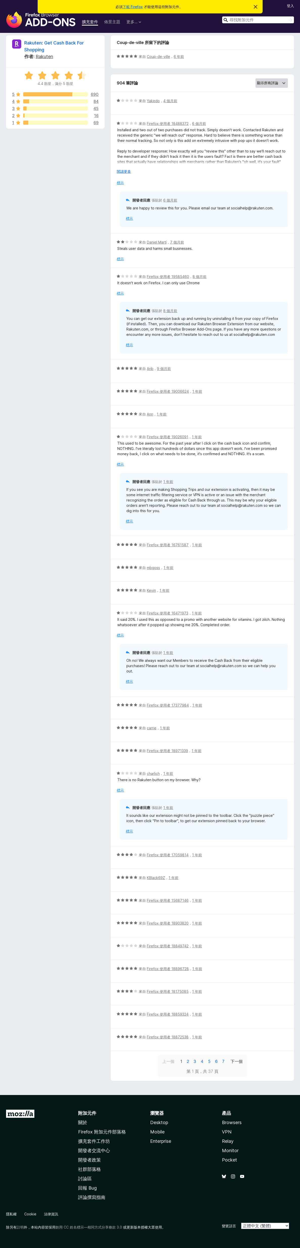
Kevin (151, 590)
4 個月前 (170, 101)
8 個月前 (199, 276)
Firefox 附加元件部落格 (102, 1131)
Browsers (232, 1122)
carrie (151, 728)
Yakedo (153, 101)
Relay (228, 1141)
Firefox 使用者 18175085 (168, 991)
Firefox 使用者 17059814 (168, 855)
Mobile (157, 1131)
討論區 (85, 1178)
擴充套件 (90, 21)
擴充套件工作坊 (94, 1141)
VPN (227, 1131)
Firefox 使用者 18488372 (168, 123)
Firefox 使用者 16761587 (168, 545)
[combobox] (258, 19)
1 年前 (197, 391)
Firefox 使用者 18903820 (168, 923)
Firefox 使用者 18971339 (167, 751)
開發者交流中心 (94, 1150)
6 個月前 (199, 123)
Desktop (159, 1122)
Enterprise (160, 1141)
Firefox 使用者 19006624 (168, 391)
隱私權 (11, 1214)
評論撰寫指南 (91, 1197)
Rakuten (44, 56)
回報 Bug (87, 1188)
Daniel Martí (157, 242)
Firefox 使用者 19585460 (168, 276)
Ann (150, 414)
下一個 (236, 1061)
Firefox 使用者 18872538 (168, 1037)
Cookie (30, 1214)
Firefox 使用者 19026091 (167, 437)
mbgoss (153, 567)
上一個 (168, 1061)
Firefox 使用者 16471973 (167, 613)
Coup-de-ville (158, 56)
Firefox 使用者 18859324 (168, 1014)
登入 (290, 6)
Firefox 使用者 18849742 (168, 946)
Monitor (230, 1150)
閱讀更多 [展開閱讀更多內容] (124, 171)
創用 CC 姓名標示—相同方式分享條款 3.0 (89, 1227)
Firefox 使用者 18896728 (168, 969)
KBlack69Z (156, 877)
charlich (153, 773)
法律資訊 (51, 1214)
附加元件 (87, 1113)
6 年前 (179, 56)
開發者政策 (89, 1160)
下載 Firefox (133, 7)
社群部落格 (89, 1169)
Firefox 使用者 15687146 (168, 900)
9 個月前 (164, 368)
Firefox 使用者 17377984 (168, 705)
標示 (120, 183)
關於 (82, 1122)
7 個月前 (177, 242)
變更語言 (229, 1226)
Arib (150, 368)
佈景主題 (112, 21)
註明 (20, 1227)
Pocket (229, 1160)
